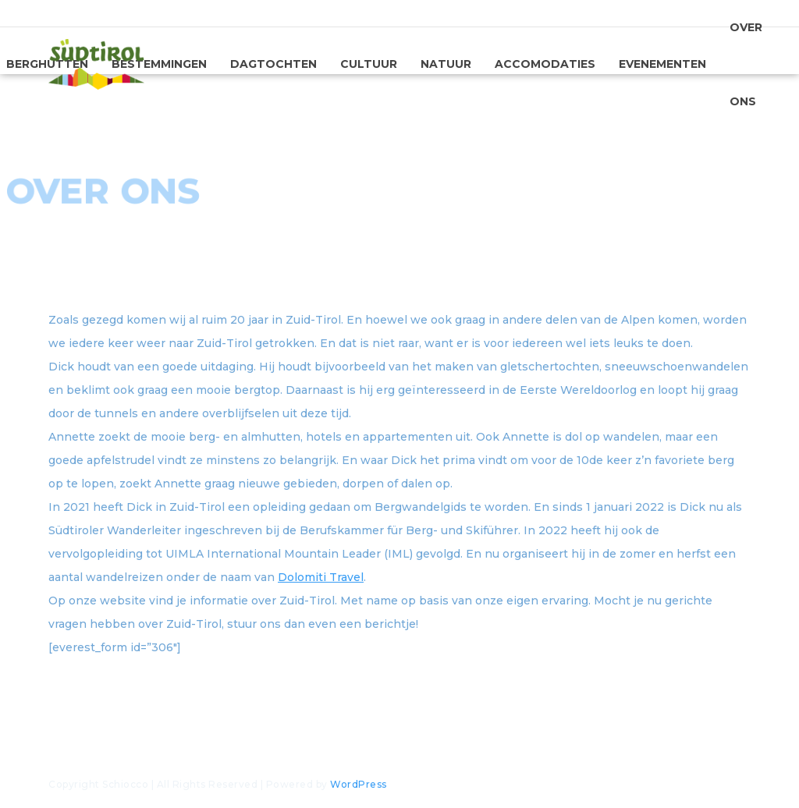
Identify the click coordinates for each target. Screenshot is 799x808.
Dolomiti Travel (321, 577)
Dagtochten (273, 64)
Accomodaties (545, 64)
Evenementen (662, 64)
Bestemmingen (159, 64)
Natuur (446, 64)
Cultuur (368, 64)
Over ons (746, 67)
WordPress (358, 784)
